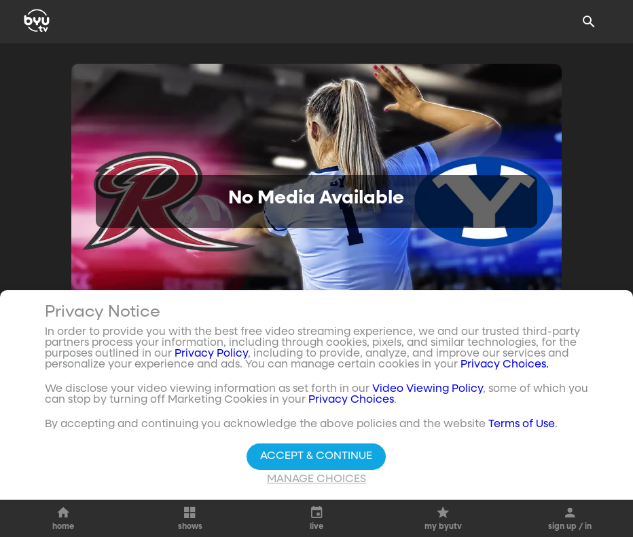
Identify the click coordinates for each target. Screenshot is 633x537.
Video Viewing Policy (427, 389)
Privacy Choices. (504, 364)
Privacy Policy (211, 354)
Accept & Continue (316, 456)
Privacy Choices (351, 400)
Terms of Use (521, 424)
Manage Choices (316, 479)
